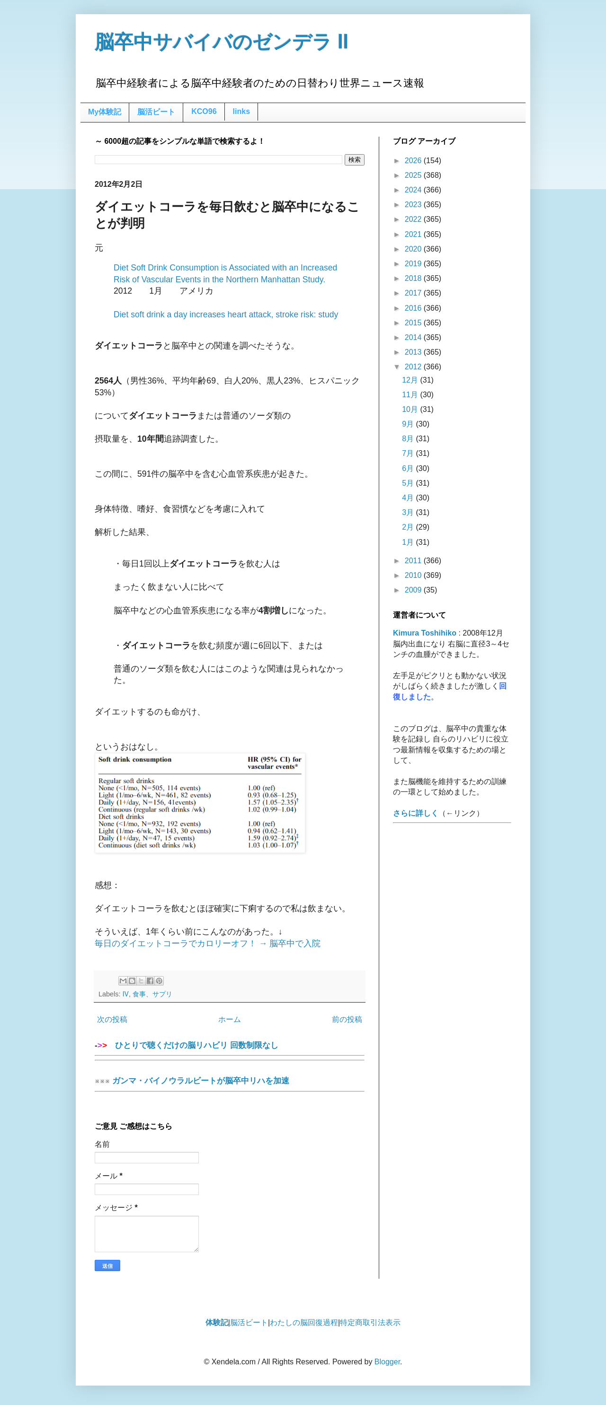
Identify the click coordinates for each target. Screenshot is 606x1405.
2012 (414, 367)
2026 (414, 161)
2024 (414, 190)
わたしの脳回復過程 (304, 1322)
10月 (411, 409)
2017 (414, 293)
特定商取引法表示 (370, 1322)
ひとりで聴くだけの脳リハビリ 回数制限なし (230, 1048)
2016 (414, 308)
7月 (409, 453)
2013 (414, 352)
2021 (414, 234)
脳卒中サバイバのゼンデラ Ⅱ (221, 42)
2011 (414, 561)
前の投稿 (347, 1019)
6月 (409, 468)
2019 (414, 264)
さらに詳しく (415, 813)
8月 (409, 439)
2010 (414, 575)
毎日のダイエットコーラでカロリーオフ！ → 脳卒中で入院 (208, 943)
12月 (411, 380)
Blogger (387, 1362)
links (241, 111)
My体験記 (104, 112)
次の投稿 (112, 1019)
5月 (409, 483)
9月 (409, 424)
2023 (414, 205)
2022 (414, 219)
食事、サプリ (152, 994)
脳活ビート (156, 112)
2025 (414, 175)
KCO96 (203, 111)
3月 (409, 512)
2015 (414, 323)
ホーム (229, 1019)
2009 (414, 590)
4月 (409, 498)
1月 (409, 542)
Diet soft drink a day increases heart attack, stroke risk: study (226, 314)
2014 (414, 337)
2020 (414, 249)
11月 (411, 395)
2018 (414, 278)
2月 (409, 527)
